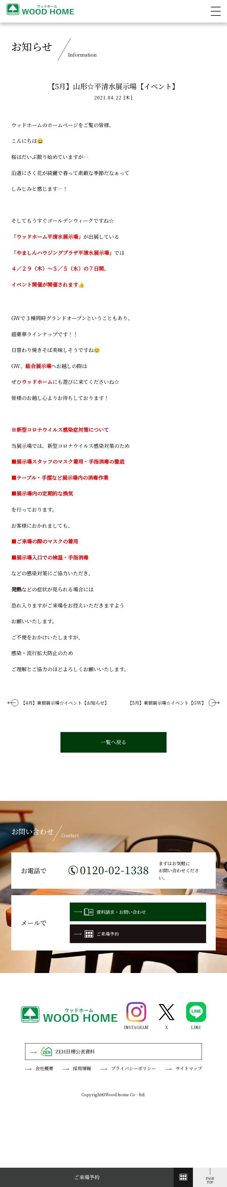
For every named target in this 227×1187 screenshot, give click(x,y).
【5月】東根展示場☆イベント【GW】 (167, 703)
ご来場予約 (96, 934)
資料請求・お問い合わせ (110, 911)
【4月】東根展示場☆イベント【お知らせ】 (65, 703)
